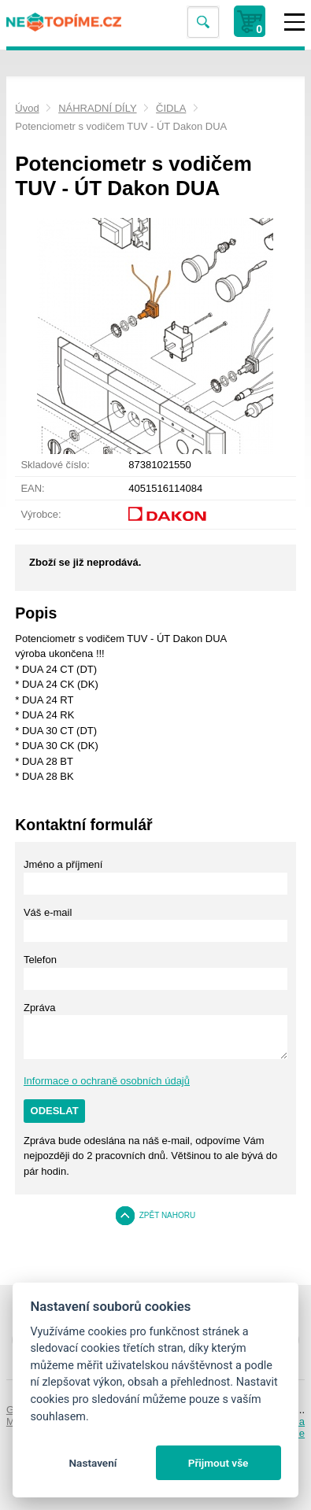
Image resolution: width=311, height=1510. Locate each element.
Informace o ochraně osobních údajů (107, 1081)
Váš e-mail (48, 912)
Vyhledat (203, 22)
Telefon (40, 959)
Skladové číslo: (54, 465)
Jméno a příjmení (63, 864)
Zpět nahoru (167, 1215)
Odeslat (55, 1111)
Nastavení (92, 1462)
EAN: (32, 488)
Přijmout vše (218, 1462)
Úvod (27, 108)
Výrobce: (40, 514)
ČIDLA (171, 108)
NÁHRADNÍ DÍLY (97, 108)
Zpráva (39, 1007)
